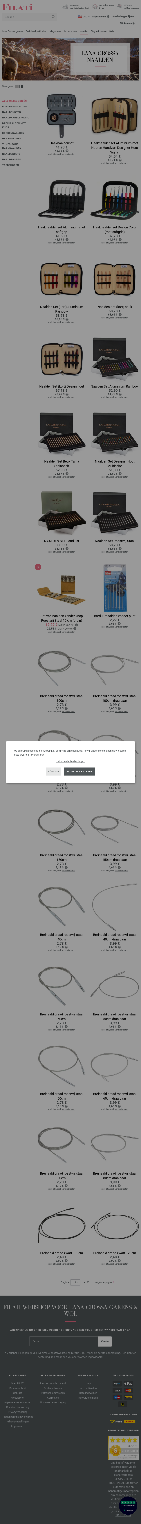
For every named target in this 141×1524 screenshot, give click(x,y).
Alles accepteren (79, 771)
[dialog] (70, 762)
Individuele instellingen (70, 761)
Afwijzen (53, 771)
